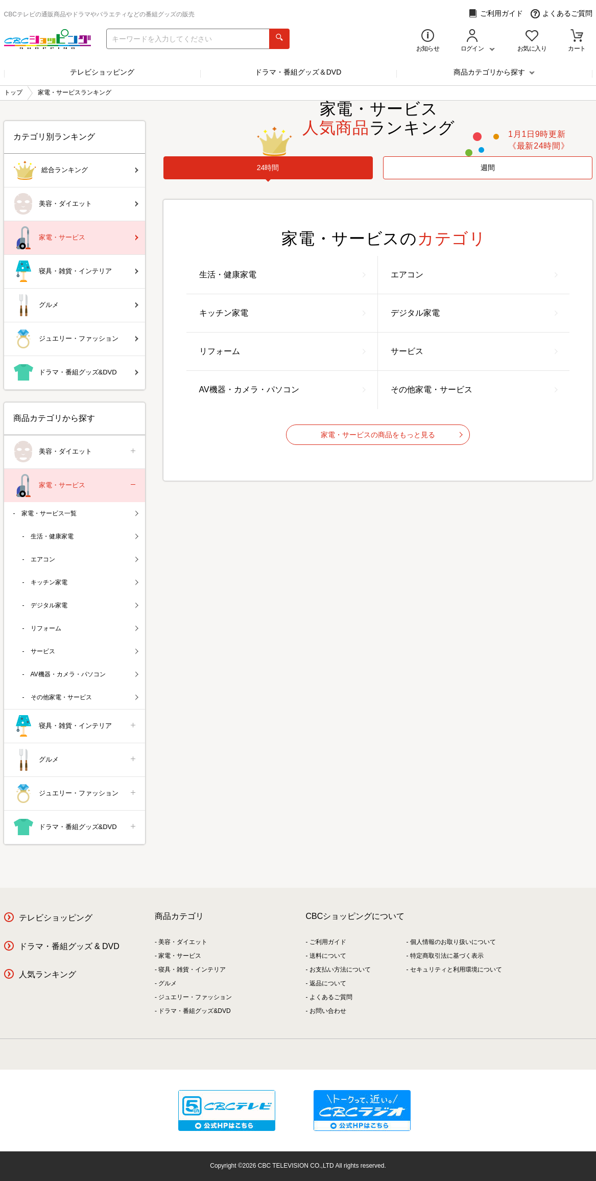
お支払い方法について (340, 969)
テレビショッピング (102, 72)
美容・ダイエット (75, 204)
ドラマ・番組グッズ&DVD (75, 372)
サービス (474, 351)
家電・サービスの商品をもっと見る (392, 435)
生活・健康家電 (282, 274)
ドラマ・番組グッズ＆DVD (298, 72)
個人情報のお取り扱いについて (453, 942)
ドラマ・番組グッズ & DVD (69, 946)
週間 (488, 167)
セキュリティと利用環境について (456, 969)
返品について (327, 983)
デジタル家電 (474, 313)
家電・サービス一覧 (79, 513)
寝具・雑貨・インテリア (75, 271)
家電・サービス (75, 237)
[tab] (268, 167)
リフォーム (282, 351)
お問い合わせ (327, 1010)
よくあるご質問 (561, 13)
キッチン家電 (282, 313)
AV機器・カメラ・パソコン (282, 389)
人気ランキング (47, 974)
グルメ (75, 305)
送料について (327, 955)
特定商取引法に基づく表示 (447, 955)
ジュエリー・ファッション (75, 338)
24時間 (268, 167)
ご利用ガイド (495, 13)
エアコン (474, 274)
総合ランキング (75, 170)
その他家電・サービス (474, 389)
